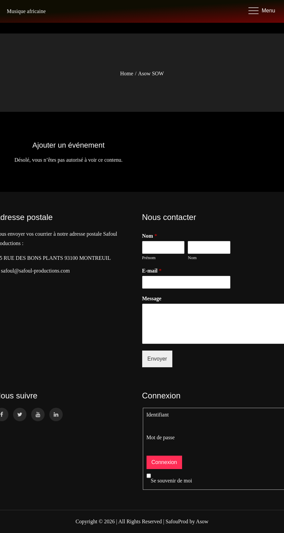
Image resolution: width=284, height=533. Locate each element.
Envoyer (157, 359)
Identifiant (158, 414)
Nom (192, 257)
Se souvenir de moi (169, 480)
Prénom (149, 257)
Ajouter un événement (69, 145)
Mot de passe (161, 437)
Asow (202, 521)
